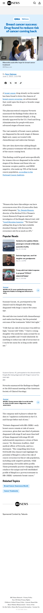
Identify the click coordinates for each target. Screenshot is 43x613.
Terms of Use (30, 605)
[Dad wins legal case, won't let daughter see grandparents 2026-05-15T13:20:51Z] (21, 260)
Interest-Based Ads (31, 602)
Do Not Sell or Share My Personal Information (17, 607)
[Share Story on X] (10, 83)
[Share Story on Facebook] (5, 83)
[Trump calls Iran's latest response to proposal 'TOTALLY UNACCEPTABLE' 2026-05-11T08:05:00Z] (21, 275)
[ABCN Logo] (13, 3)
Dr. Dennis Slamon (25, 210)
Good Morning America (13, 222)
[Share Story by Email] (15, 83)
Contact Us (35, 607)
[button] (4, 3)
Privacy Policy (27, 597)
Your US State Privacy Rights (21, 600)
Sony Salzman (11, 74)
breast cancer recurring (12, 99)
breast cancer (10, 93)
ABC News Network (16, 597)
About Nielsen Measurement (16, 605)
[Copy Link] (20, 83)
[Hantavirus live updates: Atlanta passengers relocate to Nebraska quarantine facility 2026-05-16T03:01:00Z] (21, 245)
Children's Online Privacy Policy (14, 602)
